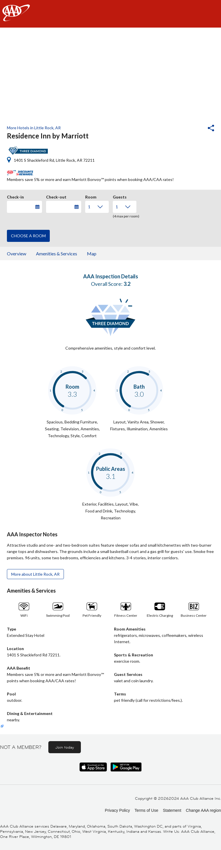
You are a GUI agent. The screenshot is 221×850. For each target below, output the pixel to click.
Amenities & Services (56, 253)
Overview (16, 253)
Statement (172, 810)
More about (35, 574)
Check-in (15, 196)
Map (91, 253)
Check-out (56, 196)
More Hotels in (34, 127)
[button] (195, 129)
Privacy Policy (117, 810)
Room (90, 196)
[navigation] (110, 14)
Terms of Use (146, 810)
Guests (120, 196)
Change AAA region (203, 810)
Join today (64, 747)
